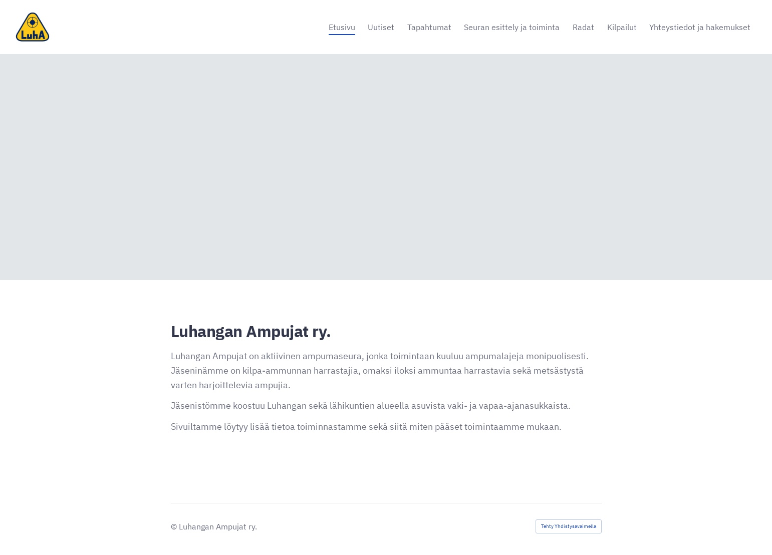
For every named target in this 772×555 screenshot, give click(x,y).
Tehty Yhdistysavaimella (568, 526)
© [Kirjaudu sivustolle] (175, 526)
